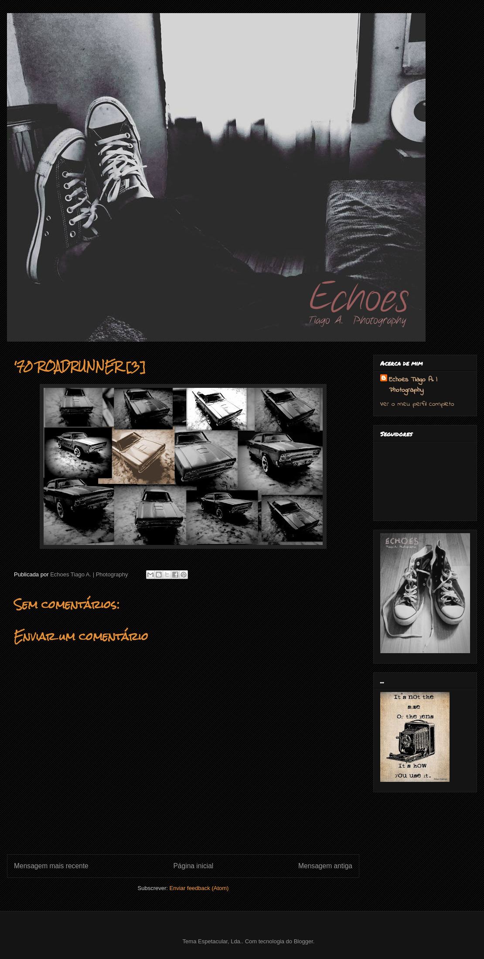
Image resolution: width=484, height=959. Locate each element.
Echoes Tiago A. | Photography (413, 384)
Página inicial (193, 866)
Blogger (303, 941)
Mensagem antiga (325, 866)
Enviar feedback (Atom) (199, 888)
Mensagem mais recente (51, 866)
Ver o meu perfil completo (417, 404)
